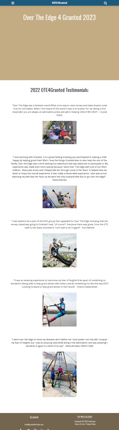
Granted (34, 417)
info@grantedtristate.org (34, 424)
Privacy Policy (90, 424)
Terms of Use (79, 424)
